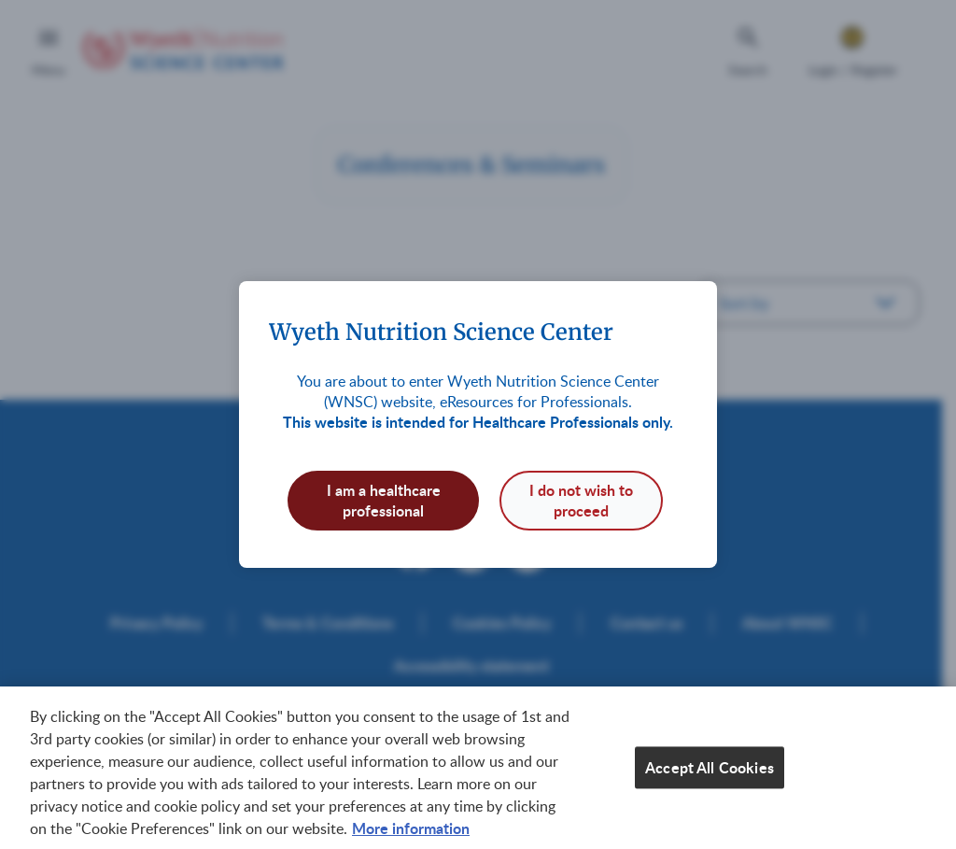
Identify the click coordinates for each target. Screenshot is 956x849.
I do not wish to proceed (581, 500)
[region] (478, 767)
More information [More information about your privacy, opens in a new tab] (411, 828)
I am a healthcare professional (384, 500)
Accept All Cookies (709, 767)
